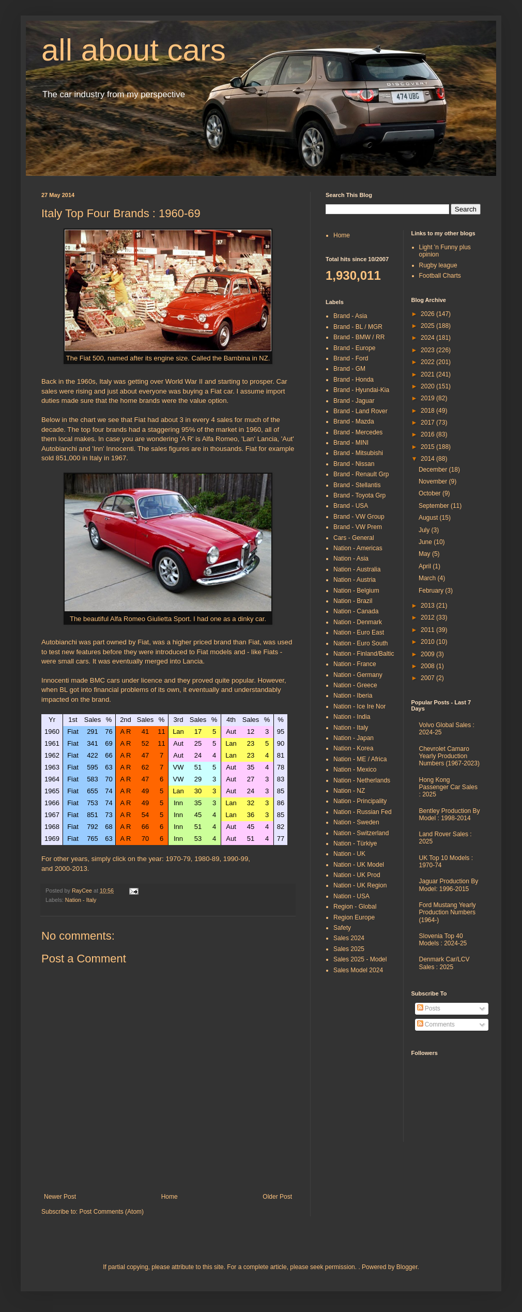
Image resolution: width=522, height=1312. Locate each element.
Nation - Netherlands (361, 780)
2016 (428, 434)
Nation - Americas (357, 548)
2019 (428, 398)
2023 (428, 350)
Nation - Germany (357, 674)
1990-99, (236, 859)
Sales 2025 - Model (360, 959)
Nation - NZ (349, 790)
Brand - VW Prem (357, 527)
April (426, 566)
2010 (428, 641)
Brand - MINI (351, 442)
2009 (428, 654)
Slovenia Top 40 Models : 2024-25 (443, 939)
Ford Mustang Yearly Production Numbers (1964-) (447, 912)
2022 (428, 362)
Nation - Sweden (356, 822)
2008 (428, 666)
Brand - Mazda (353, 421)
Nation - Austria (354, 579)
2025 (428, 325)
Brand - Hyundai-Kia (361, 390)
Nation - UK (349, 853)
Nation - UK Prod (356, 875)
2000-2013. (72, 868)
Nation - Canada (355, 611)
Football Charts (440, 275)
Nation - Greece (355, 685)
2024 (428, 337)
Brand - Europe (354, 348)
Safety (342, 927)
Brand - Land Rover (360, 411)
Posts (428, 1008)
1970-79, (178, 859)
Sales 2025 (348, 949)
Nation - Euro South (360, 643)
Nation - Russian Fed (362, 812)
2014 (428, 458)
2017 (428, 422)
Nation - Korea (353, 748)
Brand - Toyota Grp (359, 495)
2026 (428, 314)
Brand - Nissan (353, 464)
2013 (428, 605)
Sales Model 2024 (358, 970)
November (434, 481)
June (426, 542)
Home (169, 1196)
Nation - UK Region (360, 885)
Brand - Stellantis (356, 485)
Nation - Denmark (357, 622)
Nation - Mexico (354, 769)
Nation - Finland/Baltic (363, 653)
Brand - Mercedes (357, 432)
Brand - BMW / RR (359, 337)
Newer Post (60, 1196)
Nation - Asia (351, 558)
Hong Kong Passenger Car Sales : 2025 (448, 787)
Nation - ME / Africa (360, 759)
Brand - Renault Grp (361, 474)
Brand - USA (350, 505)
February (432, 590)
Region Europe (354, 917)
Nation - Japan (353, 738)
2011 (428, 630)
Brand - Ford (350, 358)
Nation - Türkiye (355, 843)
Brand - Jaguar (353, 400)
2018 (428, 410)
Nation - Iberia (352, 695)
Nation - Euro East (358, 632)
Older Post (277, 1196)
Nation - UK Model (358, 864)
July (425, 530)
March (428, 578)
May (425, 553)
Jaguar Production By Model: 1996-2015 (449, 885)
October (430, 493)
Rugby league (438, 265)
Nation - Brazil (352, 601)
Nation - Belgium (356, 590)
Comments (436, 1024)
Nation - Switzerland (361, 833)
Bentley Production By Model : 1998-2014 (449, 814)
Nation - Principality (360, 801)
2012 (428, 617)
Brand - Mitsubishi (358, 453)
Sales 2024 (348, 938)
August (429, 517)
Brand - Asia (350, 316)
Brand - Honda (353, 379)
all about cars (133, 50)
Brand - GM (349, 368)
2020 (428, 386)
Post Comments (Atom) (111, 1211)
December (434, 469)
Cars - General (353, 537)
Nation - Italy (81, 900)
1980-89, (207, 859)
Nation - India (351, 716)
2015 (428, 446)
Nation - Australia (356, 569)
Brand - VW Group (359, 516)
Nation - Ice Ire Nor (359, 706)
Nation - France (354, 664)
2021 (428, 374)
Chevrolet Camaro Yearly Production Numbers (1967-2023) (449, 756)
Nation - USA (351, 896)
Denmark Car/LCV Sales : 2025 (444, 963)
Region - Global (354, 906)
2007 (428, 678)
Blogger (407, 1267)
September (435, 505)
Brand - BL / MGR (357, 326)
